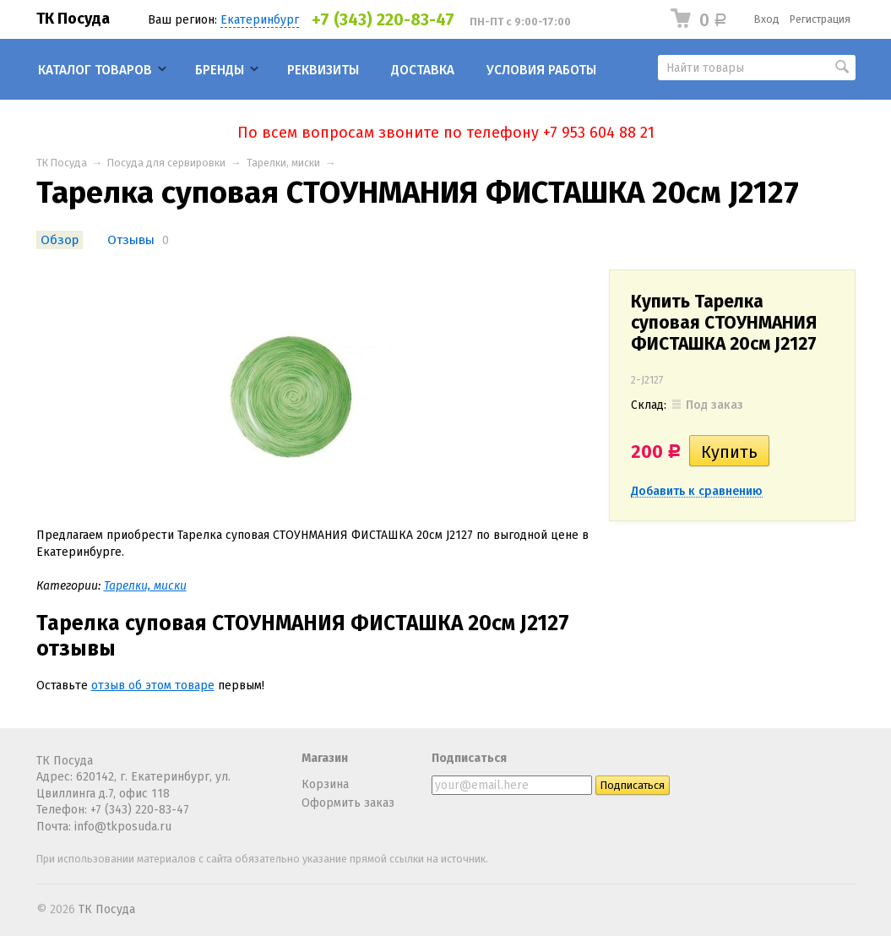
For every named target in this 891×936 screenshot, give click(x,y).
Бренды (219, 70)
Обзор (60, 240)
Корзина (325, 784)
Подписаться (469, 758)
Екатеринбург (259, 20)
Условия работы (541, 70)
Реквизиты (323, 70)
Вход (767, 19)
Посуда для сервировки (166, 162)
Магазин (325, 758)
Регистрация (820, 19)
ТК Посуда (73, 18)
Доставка (422, 70)
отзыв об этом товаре (153, 685)
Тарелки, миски (283, 162)
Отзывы (131, 240)
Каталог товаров (95, 70)
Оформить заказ (348, 803)
